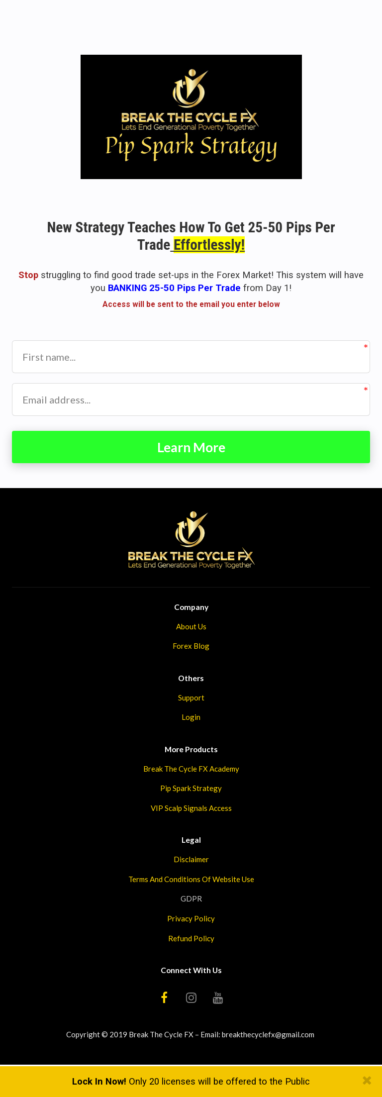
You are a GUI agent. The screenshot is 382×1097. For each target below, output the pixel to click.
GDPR (191, 900)
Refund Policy (191, 939)
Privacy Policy (191, 919)
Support (191, 699)
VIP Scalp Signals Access (191, 809)
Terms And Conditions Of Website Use (191, 880)
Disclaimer (191, 860)
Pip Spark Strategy (191, 790)
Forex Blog (191, 647)
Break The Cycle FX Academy (191, 770)
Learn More (191, 447)
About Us (191, 627)
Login (191, 718)
